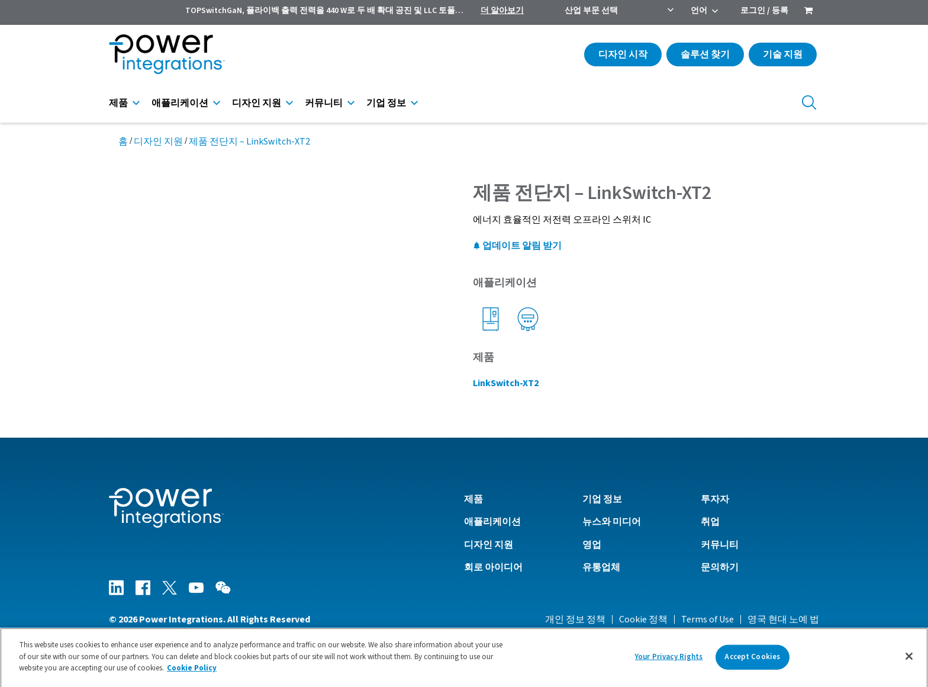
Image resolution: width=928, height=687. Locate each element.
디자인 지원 (256, 103)
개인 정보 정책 (575, 619)
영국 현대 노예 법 (783, 619)
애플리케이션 (180, 103)
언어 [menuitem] (699, 11)
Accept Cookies (752, 661)
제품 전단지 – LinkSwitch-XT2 (249, 141)
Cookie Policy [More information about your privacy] (192, 673)
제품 (118, 103)
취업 (710, 521)
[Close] (909, 662)
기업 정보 (386, 103)
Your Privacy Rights (669, 661)
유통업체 (601, 567)
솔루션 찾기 (705, 54)
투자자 (715, 499)
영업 (591, 544)
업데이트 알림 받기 (517, 245)
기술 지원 (783, 54)
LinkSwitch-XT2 (506, 383)
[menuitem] (808, 12)
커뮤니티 (324, 103)
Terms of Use (707, 619)
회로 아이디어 (493, 567)
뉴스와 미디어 (611, 521)
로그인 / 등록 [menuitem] (764, 11)
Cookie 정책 (643, 619)
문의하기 (720, 567)
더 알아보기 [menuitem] (502, 11)
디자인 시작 (622, 54)
